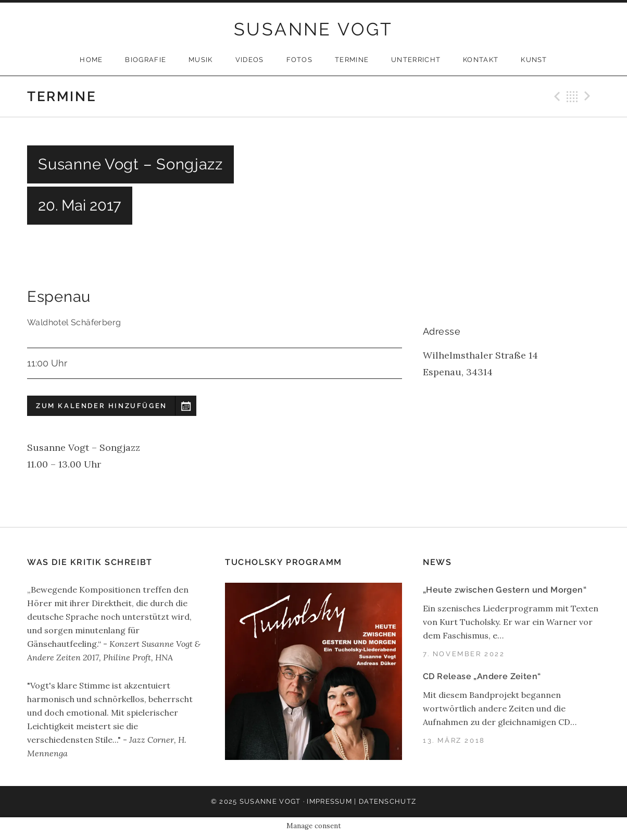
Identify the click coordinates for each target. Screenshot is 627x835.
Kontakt (480, 60)
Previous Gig (555, 96)
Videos (249, 60)
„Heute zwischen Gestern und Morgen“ (504, 590)
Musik (201, 60)
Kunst (534, 60)
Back (572, 96)
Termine (352, 60)
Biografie (145, 60)
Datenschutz (387, 801)
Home (91, 60)
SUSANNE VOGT (313, 29)
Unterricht (416, 60)
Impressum (329, 801)
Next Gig (589, 96)
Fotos (299, 60)
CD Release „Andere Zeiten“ (482, 676)
